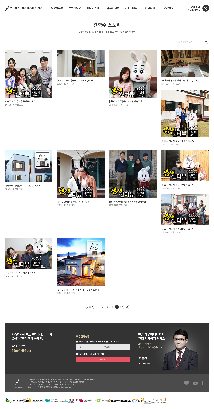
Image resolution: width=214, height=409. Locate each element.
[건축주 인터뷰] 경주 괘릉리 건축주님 (177, 229)
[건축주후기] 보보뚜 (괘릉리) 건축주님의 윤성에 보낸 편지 (81, 289)
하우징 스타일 (93, 8)
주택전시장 (113, 8)
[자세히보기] (101, 354)
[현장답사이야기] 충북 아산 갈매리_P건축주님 (77, 80)
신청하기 (102, 359)
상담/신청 (168, 8)
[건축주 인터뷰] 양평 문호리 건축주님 (177, 185)
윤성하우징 (57, 8)
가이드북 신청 (113, 342)
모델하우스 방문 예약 (97, 342)
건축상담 (81, 342)
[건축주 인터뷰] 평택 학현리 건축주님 (21, 273)
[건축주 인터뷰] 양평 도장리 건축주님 (177, 141)
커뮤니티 (150, 8)
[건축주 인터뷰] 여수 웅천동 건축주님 (21, 101)
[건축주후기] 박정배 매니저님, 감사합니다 (23, 186)
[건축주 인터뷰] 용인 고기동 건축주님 (125, 101)
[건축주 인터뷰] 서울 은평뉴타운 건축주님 (127, 202)
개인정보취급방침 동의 (87, 354)
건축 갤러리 (131, 8)
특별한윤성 (75, 8)
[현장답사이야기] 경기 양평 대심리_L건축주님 (181, 80)
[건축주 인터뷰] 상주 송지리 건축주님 (73, 202)
